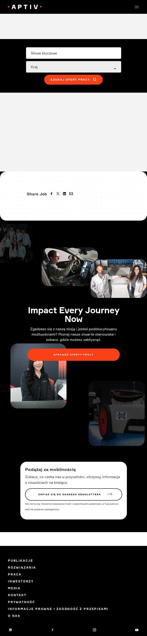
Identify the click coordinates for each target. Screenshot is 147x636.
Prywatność (21, 602)
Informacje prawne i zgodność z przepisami (58, 609)
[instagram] (94, 630)
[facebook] (52, 194)
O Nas (14, 616)
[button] (136, 7)
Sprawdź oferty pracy (73, 354)
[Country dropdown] (73, 67)
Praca (15, 574)
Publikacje (20, 560)
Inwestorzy (21, 581)
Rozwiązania (22, 567)
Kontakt (17, 595)
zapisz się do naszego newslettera (69, 494)
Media (14, 588)
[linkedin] (65, 194)
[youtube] (136, 630)
